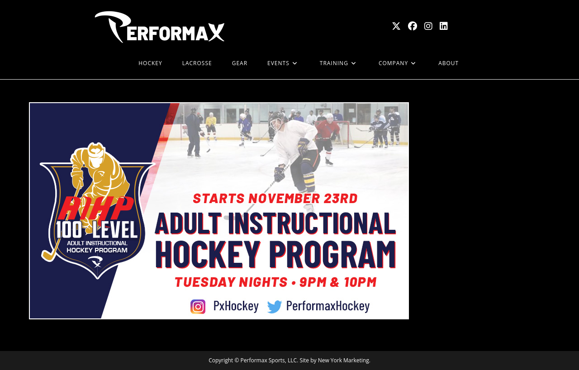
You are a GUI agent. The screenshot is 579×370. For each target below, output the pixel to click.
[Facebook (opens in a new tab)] (412, 26)
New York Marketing (343, 360)
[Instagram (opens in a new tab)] (428, 26)
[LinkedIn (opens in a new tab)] (443, 26)
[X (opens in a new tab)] (396, 26)
